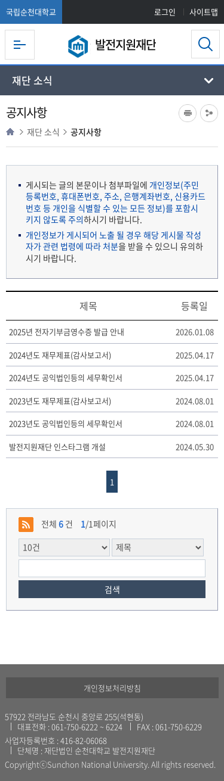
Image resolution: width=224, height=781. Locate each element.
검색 (112, 589)
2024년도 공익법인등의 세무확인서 (65, 377)
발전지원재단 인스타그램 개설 (57, 446)
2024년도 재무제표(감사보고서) (60, 355)
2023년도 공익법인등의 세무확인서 (65, 423)
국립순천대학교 (31, 11)
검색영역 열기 (205, 44)
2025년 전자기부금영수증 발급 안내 (66, 331)
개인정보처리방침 (112, 687)
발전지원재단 (125, 44)
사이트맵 (203, 11)
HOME (10, 131)
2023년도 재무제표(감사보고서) (60, 401)
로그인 (165, 11)
